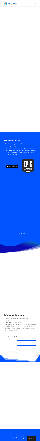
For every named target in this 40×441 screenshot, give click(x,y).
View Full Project (26, 233)
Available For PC (14, 336)
